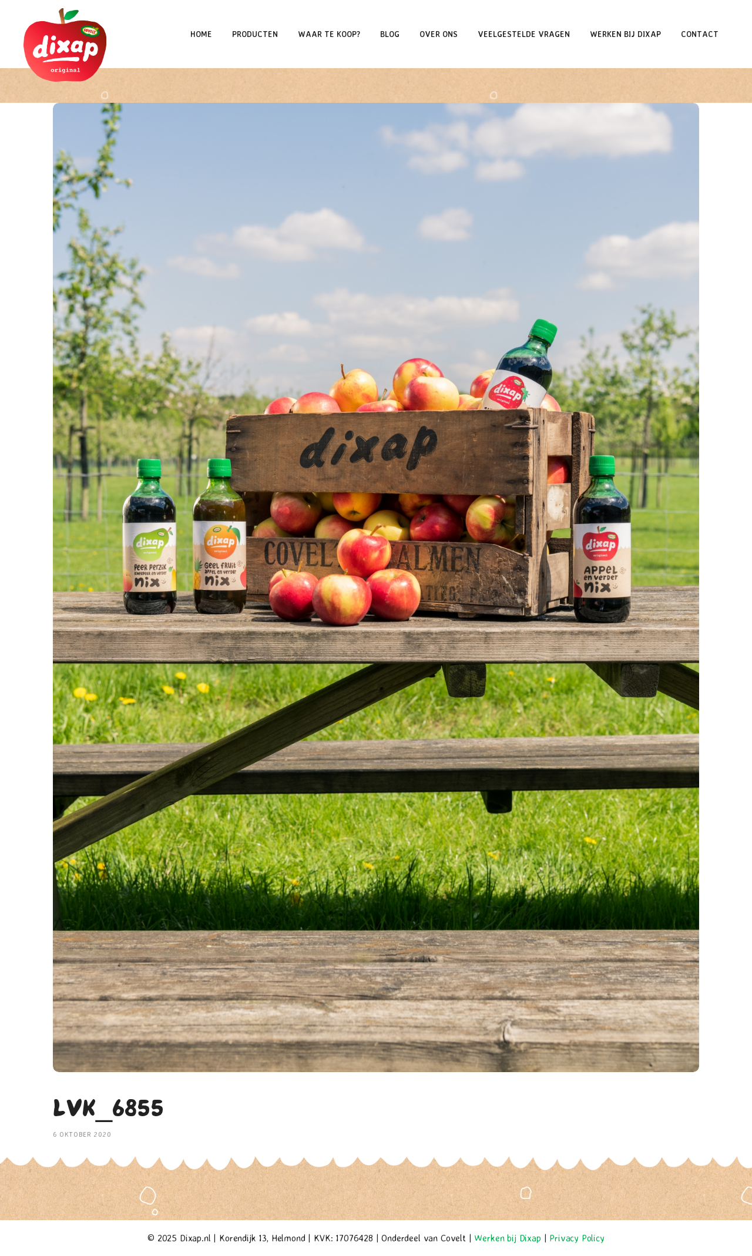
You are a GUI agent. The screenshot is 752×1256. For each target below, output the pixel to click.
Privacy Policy (577, 1238)
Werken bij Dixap (507, 1238)
